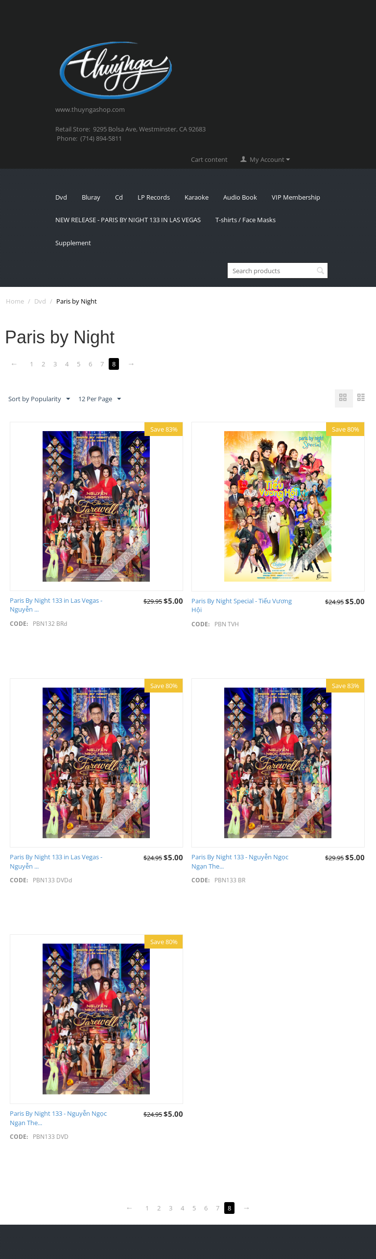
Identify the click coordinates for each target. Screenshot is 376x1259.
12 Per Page (99, 399)
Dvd (61, 197)
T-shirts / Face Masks (245, 219)
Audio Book (240, 197)
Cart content (209, 159)
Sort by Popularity (39, 399)
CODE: (19, 623)
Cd (119, 197)
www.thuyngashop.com (90, 109)
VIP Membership (296, 197)
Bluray (91, 197)
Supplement (73, 242)
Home (15, 301)
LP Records (154, 197)
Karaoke (197, 197)
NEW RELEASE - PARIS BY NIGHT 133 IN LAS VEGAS (128, 219)
